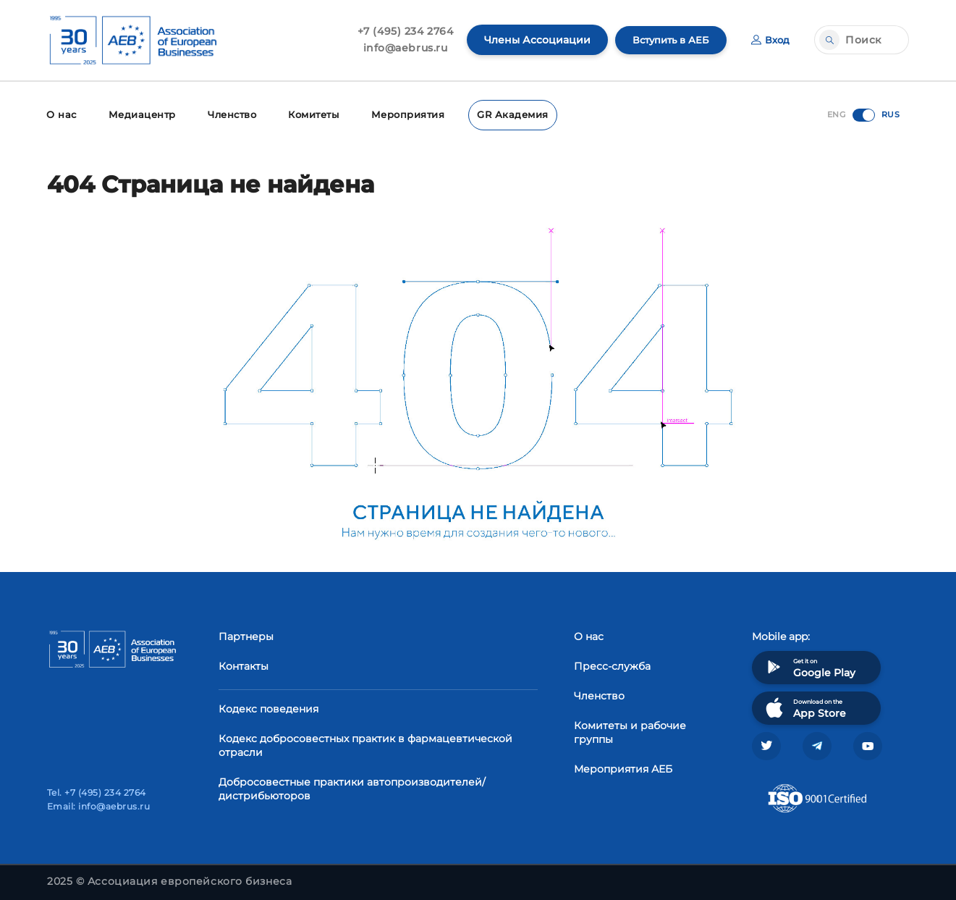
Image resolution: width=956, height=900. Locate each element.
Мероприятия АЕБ (623, 766)
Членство (226, 114)
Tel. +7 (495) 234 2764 (96, 792)
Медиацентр (138, 114)
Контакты (243, 663)
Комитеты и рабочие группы (630, 730)
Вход (770, 39)
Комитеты (308, 114)
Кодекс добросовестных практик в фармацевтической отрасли (365, 743)
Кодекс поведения (268, 706)
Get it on (809, 665)
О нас (60, 114)
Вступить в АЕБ (666, 39)
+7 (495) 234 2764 (398, 31)
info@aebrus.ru (398, 47)
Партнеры (246, 634)
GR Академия (500, 114)
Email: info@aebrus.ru (98, 806)
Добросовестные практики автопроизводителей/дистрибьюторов (352, 786)
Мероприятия (399, 114)
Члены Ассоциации (530, 39)
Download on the (804, 706)
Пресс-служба (612, 663)
